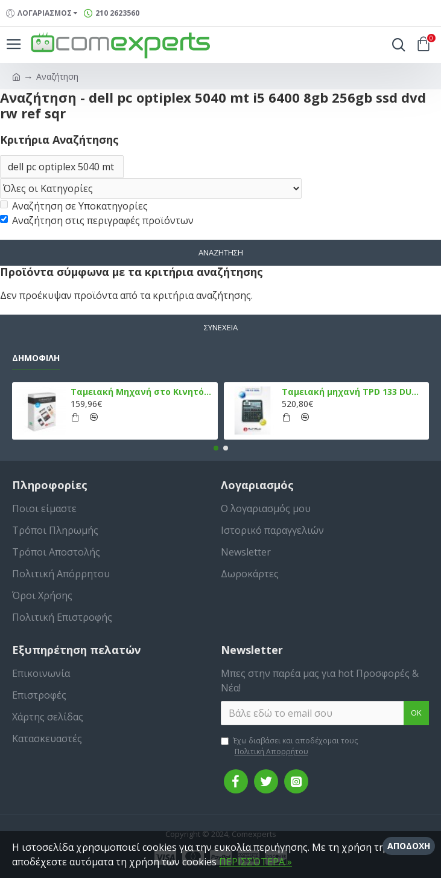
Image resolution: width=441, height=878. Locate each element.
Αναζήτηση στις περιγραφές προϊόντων (97, 220)
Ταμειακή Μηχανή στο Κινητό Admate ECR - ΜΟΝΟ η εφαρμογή (142, 391)
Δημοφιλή (36, 358)
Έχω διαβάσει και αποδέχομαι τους (289, 746)
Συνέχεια (221, 327)
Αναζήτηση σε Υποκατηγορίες (74, 206)
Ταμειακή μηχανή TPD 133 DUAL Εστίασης (353, 391)
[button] (216, 448)
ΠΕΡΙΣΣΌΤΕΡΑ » (255, 861)
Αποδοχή (408, 845)
